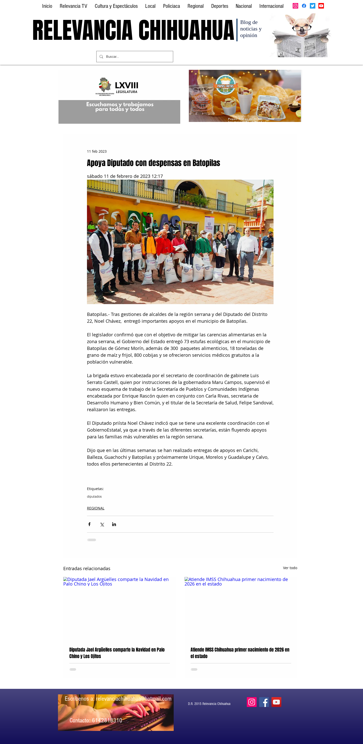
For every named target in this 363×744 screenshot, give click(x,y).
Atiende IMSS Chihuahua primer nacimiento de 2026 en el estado (240, 653)
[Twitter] (312, 6)
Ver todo (290, 567)
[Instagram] (295, 6)
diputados (94, 496)
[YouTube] (276, 702)
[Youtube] (321, 6)
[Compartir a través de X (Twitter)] (101, 524)
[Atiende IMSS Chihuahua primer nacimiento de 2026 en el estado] (241, 608)
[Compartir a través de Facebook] (89, 524)
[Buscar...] (134, 56)
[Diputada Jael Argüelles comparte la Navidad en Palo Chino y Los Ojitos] (119, 608)
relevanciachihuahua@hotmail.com (133, 698)
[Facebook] (304, 6)
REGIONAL (95, 508)
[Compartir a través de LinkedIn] (114, 524)
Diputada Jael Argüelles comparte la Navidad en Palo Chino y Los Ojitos (117, 653)
